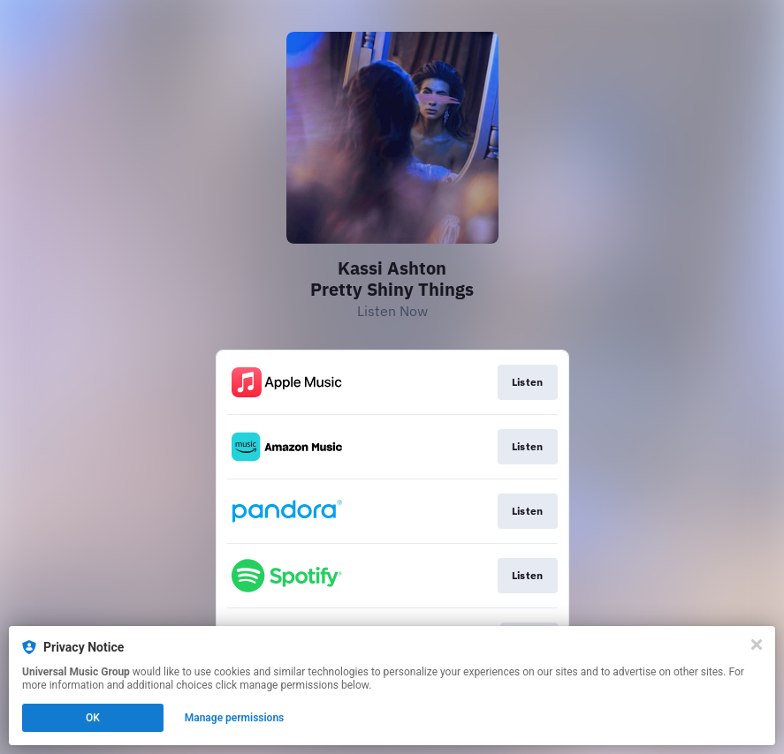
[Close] (756, 644)
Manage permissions (235, 718)
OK (93, 718)
